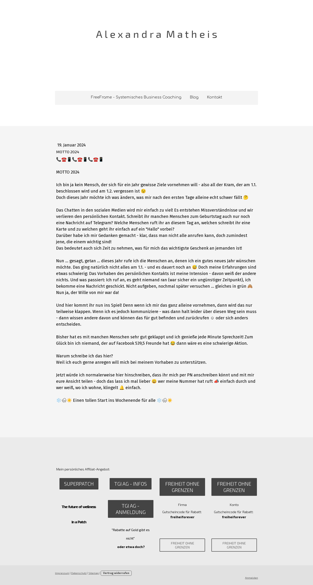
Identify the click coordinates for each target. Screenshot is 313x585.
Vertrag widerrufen (116, 573)
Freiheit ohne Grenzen (182, 487)
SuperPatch (79, 484)
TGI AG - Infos (130, 484)
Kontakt (214, 97)
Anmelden (251, 577)
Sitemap (93, 573)
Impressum (62, 573)
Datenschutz (79, 573)
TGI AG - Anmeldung (130, 509)
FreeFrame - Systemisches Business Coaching (136, 97)
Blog (194, 97)
